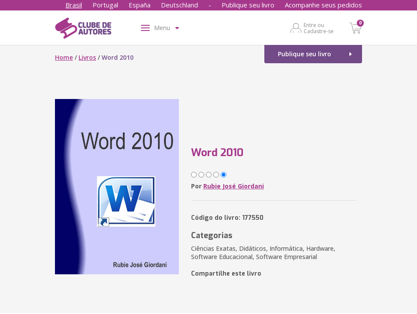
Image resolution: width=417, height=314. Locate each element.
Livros (87, 57)
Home (64, 57)
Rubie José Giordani (233, 186)
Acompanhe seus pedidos (323, 4)
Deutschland (179, 4)
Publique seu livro (248, 4)
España (139, 4)
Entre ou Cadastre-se (319, 27)
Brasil (73, 4)
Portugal (105, 4)
